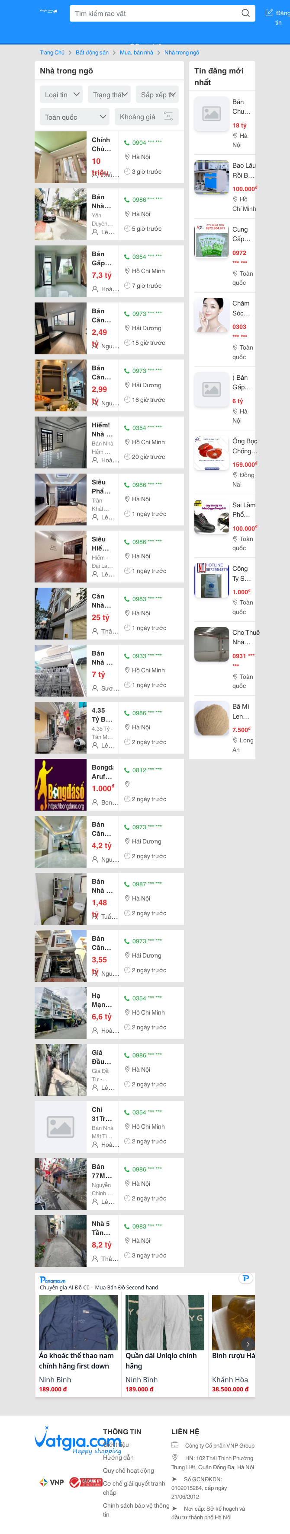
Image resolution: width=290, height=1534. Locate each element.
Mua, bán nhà (136, 52)
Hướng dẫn (118, 1457)
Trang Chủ (52, 52)
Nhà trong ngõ (181, 52)
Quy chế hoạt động (128, 1470)
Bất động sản (92, 52)
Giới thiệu (116, 1444)
